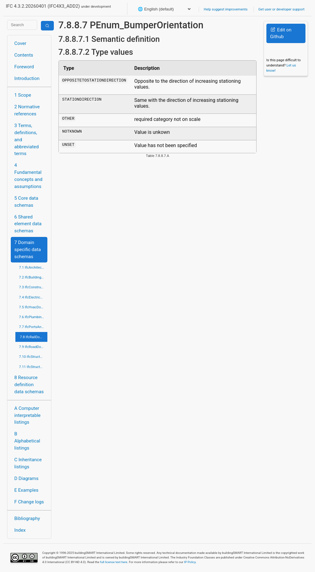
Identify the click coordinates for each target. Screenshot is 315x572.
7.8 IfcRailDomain (34, 337)
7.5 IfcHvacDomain (33, 307)
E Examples (26, 490)
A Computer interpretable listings (27, 415)
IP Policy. (190, 562)
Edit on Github (280, 33)
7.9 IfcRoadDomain (33, 347)
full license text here (113, 562)
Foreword (24, 67)
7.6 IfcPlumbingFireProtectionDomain (33, 317)
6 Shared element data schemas (28, 224)
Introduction (27, 78)
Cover (20, 43)
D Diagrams (26, 478)
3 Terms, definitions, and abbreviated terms (26, 139)
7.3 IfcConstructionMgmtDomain (33, 287)
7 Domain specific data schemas (27, 249)
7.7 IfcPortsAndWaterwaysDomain (33, 327)
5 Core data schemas (26, 201)
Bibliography (27, 518)
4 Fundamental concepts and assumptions (28, 175)
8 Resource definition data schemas (29, 384)
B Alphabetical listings (27, 441)
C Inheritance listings (28, 463)
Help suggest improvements (225, 9)
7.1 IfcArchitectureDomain (33, 267)
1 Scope (22, 95)
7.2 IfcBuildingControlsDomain (33, 277)
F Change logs (29, 502)
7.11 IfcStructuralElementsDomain (33, 367)
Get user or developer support (281, 9)
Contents (23, 55)
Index (20, 530)
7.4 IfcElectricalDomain (33, 297)
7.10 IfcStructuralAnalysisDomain (33, 356)
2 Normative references (27, 110)
